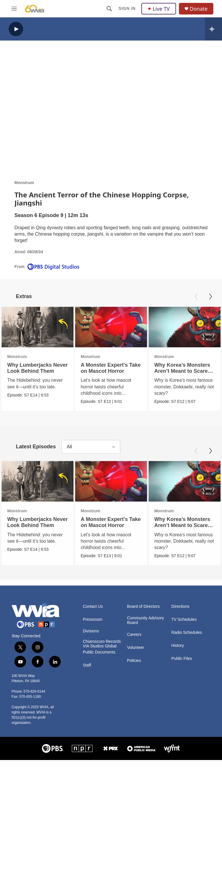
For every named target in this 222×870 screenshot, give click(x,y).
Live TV (159, 8)
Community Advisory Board (145, 620)
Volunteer (135, 647)
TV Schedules (184, 619)
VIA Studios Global (99, 646)
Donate (199, 9)
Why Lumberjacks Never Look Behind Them (37, 368)
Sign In (127, 8)
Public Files (181, 658)
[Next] (210, 296)
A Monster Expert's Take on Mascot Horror (99, 368)
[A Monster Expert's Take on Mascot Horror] (100, 327)
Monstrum (24, 182)
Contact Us (93, 606)
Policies (134, 660)
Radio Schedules (186, 632)
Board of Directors (143, 606)
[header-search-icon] (109, 8)
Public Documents (99, 652)
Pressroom (92, 619)
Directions (180, 606)
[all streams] (213, 29)
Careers (134, 634)
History (177, 645)
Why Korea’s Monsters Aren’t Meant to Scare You (184, 371)
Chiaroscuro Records (102, 641)
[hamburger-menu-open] (14, 8)
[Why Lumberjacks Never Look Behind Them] (37, 327)
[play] (16, 29)
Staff (87, 665)
